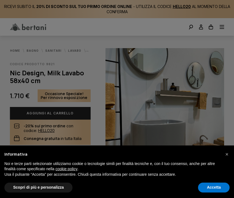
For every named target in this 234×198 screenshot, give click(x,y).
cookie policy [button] (66, 169)
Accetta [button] (214, 187)
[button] (226, 154)
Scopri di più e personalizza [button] (38, 187)
